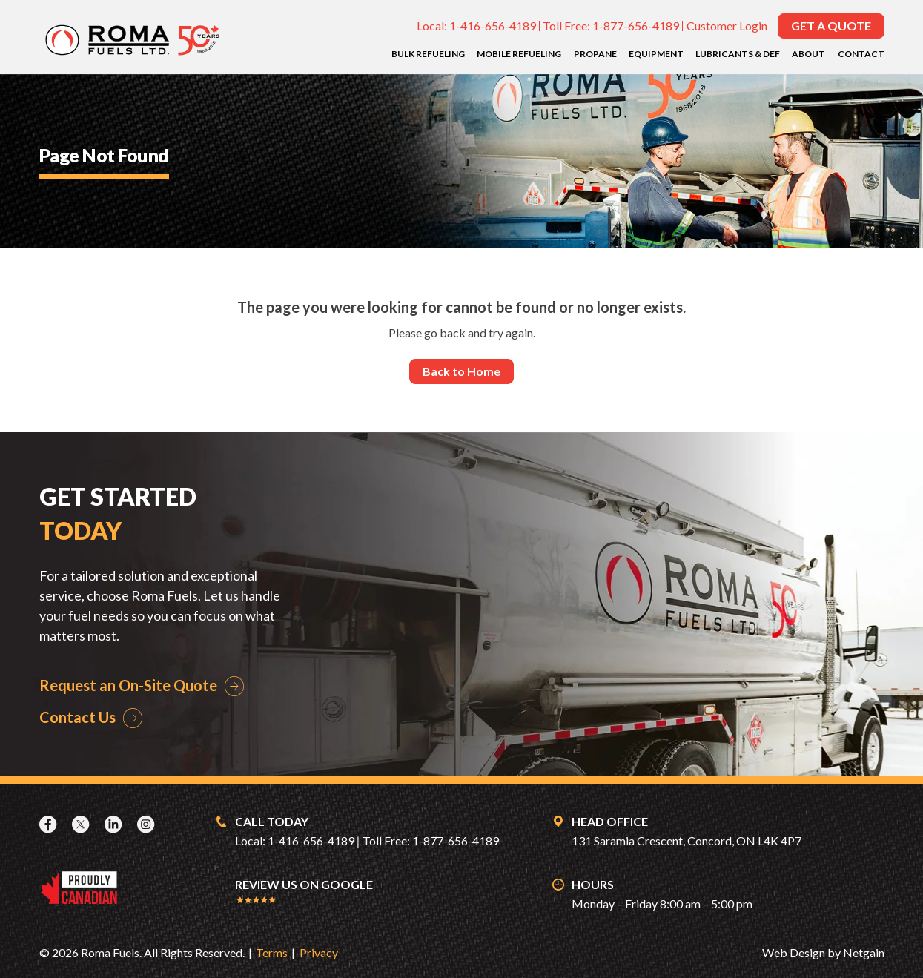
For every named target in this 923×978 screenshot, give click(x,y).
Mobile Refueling (519, 53)
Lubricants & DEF (737, 53)
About (808, 53)
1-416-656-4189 (492, 26)
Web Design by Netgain (823, 952)
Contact (861, 53)
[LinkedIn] (115, 824)
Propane (595, 53)
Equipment (656, 53)
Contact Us (77, 717)
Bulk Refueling (428, 53)
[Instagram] (147, 824)
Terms (272, 952)
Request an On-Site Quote (128, 685)
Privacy (319, 952)
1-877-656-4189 (635, 26)
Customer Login (727, 26)
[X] (82, 824)
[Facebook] (49, 824)
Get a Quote (831, 26)
